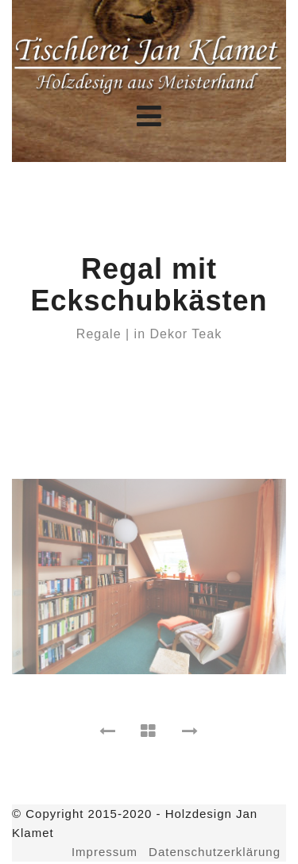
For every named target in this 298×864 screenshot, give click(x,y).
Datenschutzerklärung (215, 851)
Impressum (104, 851)
